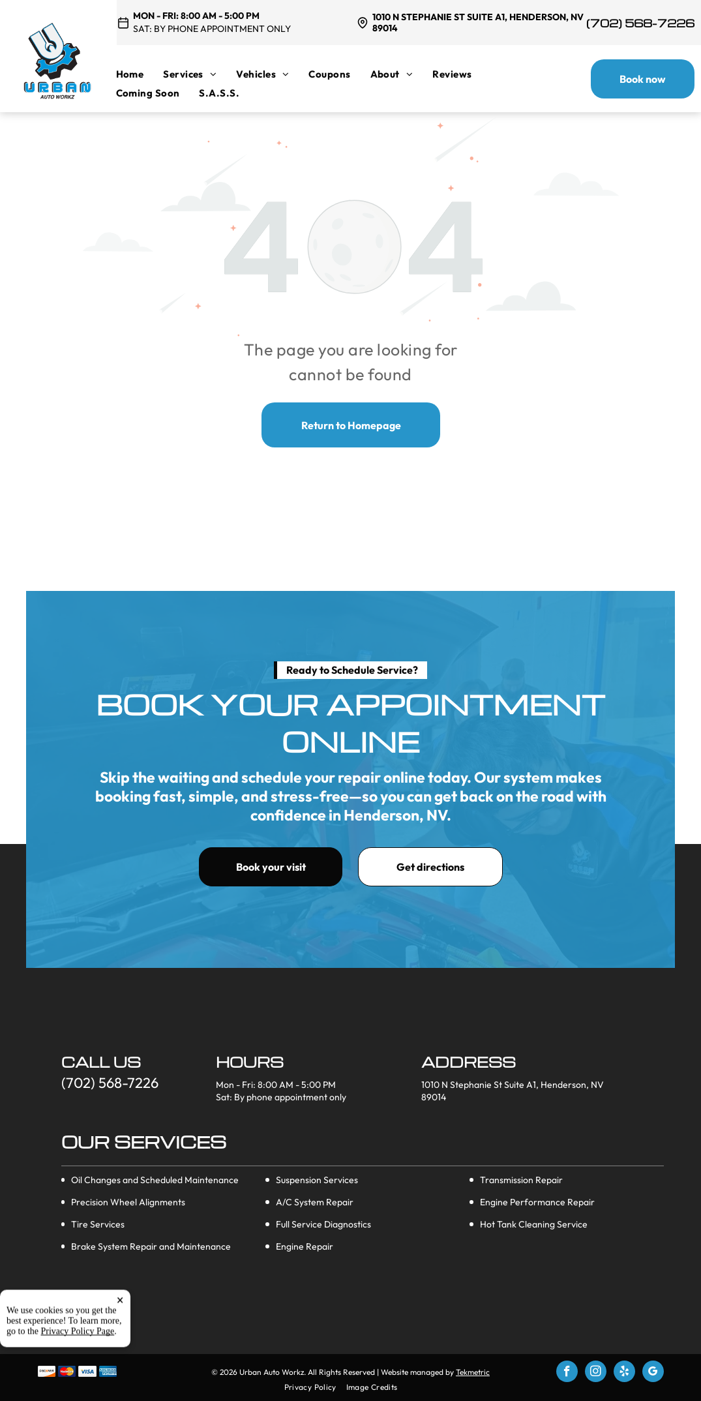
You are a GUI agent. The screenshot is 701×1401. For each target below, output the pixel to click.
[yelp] (624, 1373)
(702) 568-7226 (640, 23)
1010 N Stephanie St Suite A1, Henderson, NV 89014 (478, 22)
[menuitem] (140, 74)
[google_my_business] (653, 1373)
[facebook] (567, 1373)
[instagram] (595, 1373)
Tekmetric (473, 1372)
